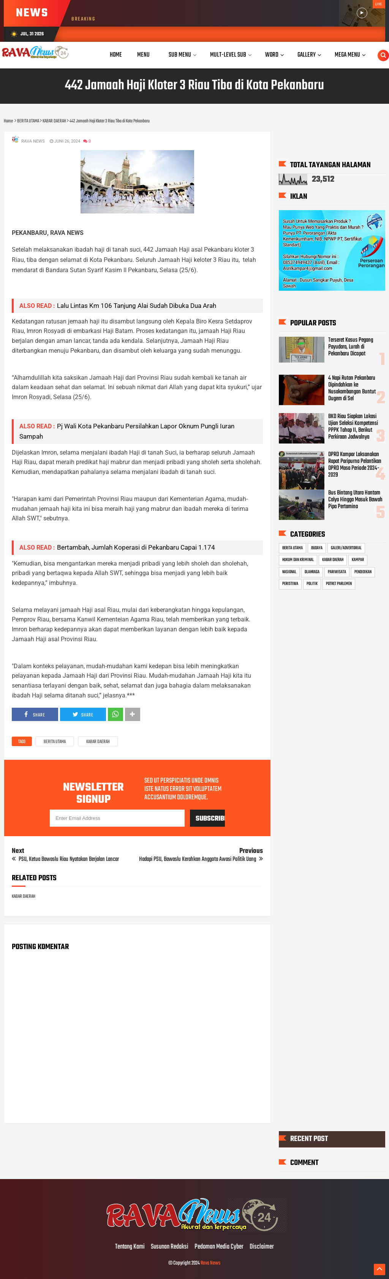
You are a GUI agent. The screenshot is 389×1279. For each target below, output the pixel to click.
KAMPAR (358, 559)
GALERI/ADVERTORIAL (346, 548)
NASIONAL (289, 572)
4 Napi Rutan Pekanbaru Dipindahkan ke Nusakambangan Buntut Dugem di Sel (352, 388)
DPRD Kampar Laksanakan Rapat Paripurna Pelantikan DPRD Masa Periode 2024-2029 (354, 465)
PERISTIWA (290, 583)
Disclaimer (262, 1247)
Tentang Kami (130, 1247)
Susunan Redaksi (169, 1247)
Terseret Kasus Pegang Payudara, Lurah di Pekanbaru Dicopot (350, 346)
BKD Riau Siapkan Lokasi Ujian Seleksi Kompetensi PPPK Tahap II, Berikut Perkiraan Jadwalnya (353, 426)
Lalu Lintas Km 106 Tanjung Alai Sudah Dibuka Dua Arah (136, 305)
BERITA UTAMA (55, 742)
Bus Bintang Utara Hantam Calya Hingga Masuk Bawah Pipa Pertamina (355, 500)
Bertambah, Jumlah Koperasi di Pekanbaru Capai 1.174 (136, 547)
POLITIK (312, 583)
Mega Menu (347, 55)
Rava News (210, 1263)
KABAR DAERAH (98, 742)
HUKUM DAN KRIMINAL (298, 559)
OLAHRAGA (312, 572)
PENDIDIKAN (363, 572)
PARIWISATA (337, 572)
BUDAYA (317, 548)
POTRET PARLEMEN (339, 583)
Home (116, 55)
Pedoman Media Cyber (219, 1247)
